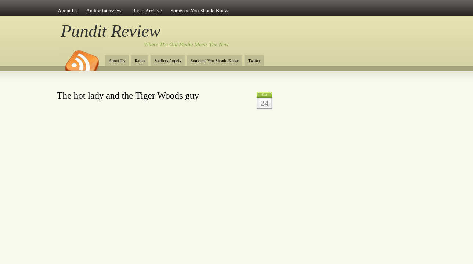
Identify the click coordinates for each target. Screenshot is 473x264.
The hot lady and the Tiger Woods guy (128, 95)
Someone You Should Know (199, 11)
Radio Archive (147, 11)
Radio (139, 61)
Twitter (254, 61)
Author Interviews (105, 11)
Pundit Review (110, 30)
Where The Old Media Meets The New (186, 44)
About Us (67, 11)
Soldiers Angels (167, 61)
